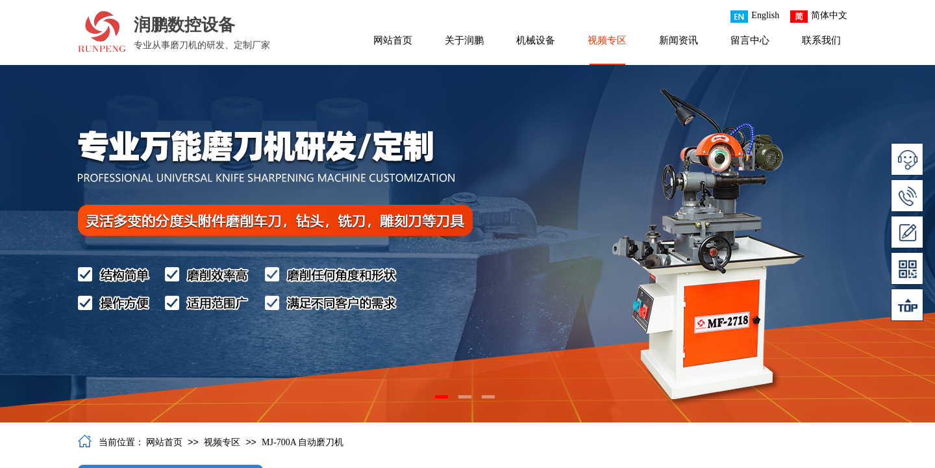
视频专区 (607, 40)
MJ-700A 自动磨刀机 (302, 442)
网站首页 (392, 40)
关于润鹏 (464, 40)
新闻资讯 (678, 40)
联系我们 (821, 40)
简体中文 (818, 16)
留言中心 (749, 40)
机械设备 (535, 40)
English (754, 16)
